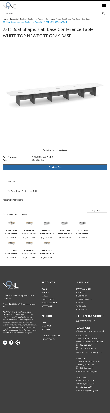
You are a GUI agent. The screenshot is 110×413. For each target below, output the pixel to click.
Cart (44, 322)
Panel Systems (48, 299)
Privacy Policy (48, 339)
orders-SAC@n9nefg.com (91, 352)
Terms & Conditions (51, 335)
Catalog (80, 292)
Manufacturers (84, 289)
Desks (44, 289)
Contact (80, 302)
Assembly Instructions (13, 199)
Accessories (47, 306)
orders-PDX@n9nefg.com (87, 390)
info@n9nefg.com (87, 320)
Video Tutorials (84, 299)
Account (46, 329)
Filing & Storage (49, 302)
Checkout (46, 325)
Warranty (81, 306)
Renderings (82, 309)
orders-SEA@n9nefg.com (87, 371)
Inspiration (81, 295)
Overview (11, 181)
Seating (45, 292)
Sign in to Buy (55, 167)
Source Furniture (17, 5)
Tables (45, 295)
